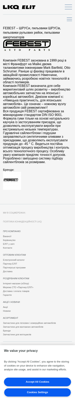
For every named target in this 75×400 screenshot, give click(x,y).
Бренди (7, 330)
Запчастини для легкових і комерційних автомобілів (29, 323)
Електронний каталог (14, 260)
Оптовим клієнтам (14, 255)
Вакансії (7, 236)
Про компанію (12, 231)
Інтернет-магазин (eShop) (16, 283)
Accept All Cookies (37, 381)
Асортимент (10, 318)
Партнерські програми (14, 267)
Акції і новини (11, 302)
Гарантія (7, 295)
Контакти (7, 248)
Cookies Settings (37, 392)
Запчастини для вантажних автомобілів (23, 327)
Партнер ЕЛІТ (10, 263)
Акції (5, 307)
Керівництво (9, 240)
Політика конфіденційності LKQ (22, 221)
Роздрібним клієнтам (16, 278)
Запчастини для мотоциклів (17, 334)
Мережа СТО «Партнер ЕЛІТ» (18, 287)
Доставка (7, 271)
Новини (7, 311)
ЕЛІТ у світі (8, 244)
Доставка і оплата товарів (16, 291)
